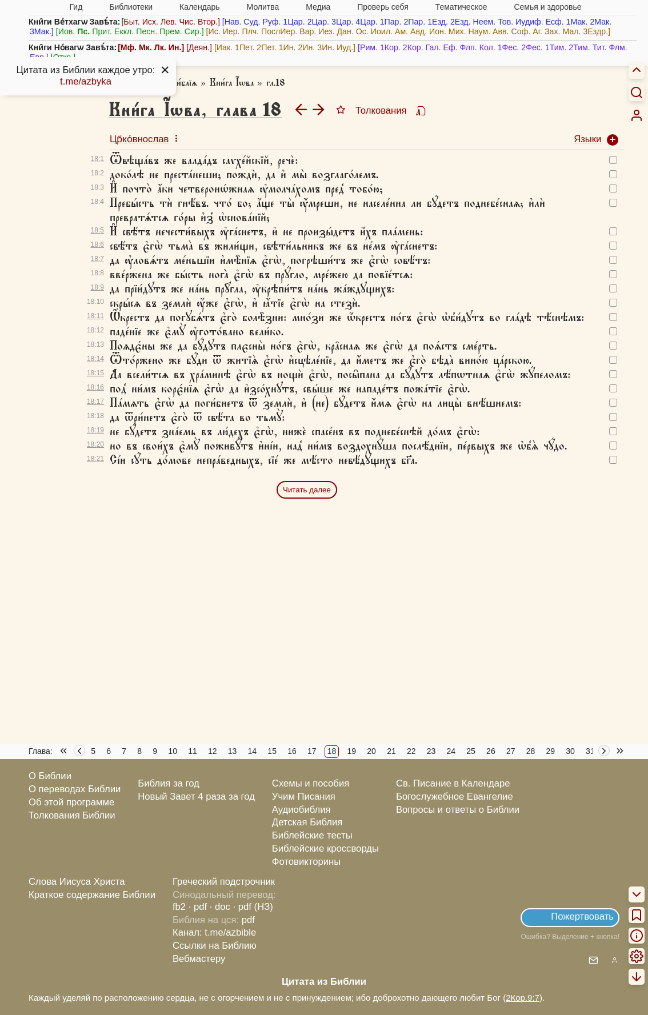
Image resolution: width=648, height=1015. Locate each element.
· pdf (198, 906)
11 (192, 751)
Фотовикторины (306, 861)
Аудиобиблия (301, 809)
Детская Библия (307, 822)
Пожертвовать (582, 916)
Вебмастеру (199, 958)
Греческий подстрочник (224, 881)
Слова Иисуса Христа (77, 881)
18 (332, 751)
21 (391, 751)
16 (292, 751)
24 (451, 751)
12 (212, 751)
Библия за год (168, 783)
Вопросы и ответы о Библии (457, 809)
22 (411, 751)
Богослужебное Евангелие (454, 796)
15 (272, 751)
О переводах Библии (75, 789)
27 (510, 751)
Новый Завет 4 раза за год (196, 796)
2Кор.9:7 (522, 997)
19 (352, 751)
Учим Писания (303, 796)
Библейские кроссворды (325, 848)
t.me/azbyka (85, 81)
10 (172, 751)
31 (590, 751)
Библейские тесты (312, 835)
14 (252, 751)
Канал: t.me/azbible (214, 932)
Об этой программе (71, 802)
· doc (220, 906)
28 (530, 751)
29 (550, 751)
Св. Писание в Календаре (453, 783)
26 (490, 751)
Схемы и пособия (310, 783)
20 (371, 751)
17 (312, 751)
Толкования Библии (72, 815)
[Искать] (637, 92)
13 (232, 751)
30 (570, 751)
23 (431, 751)
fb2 (179, 906)
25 (470, 751)
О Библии (50, 776)
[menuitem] (637, 115)
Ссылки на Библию (215, 945)
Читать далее (307, 490)
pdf (248, 919)
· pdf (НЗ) (253, 906)
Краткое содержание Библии (92, 894)
